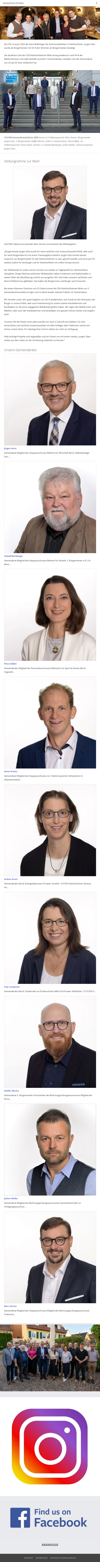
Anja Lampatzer (12, 986)
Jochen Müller (11, 1198)
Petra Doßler (10, 663)
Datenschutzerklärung (63, 1558)
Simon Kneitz (10, 771)
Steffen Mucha (11, 1090)
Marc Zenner (10, 1306)
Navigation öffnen (13, 3)
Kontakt (28, 1558)
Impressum (41, 1558)
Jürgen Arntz (10, 448)
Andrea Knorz (11, 879)
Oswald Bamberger (13, 556)
